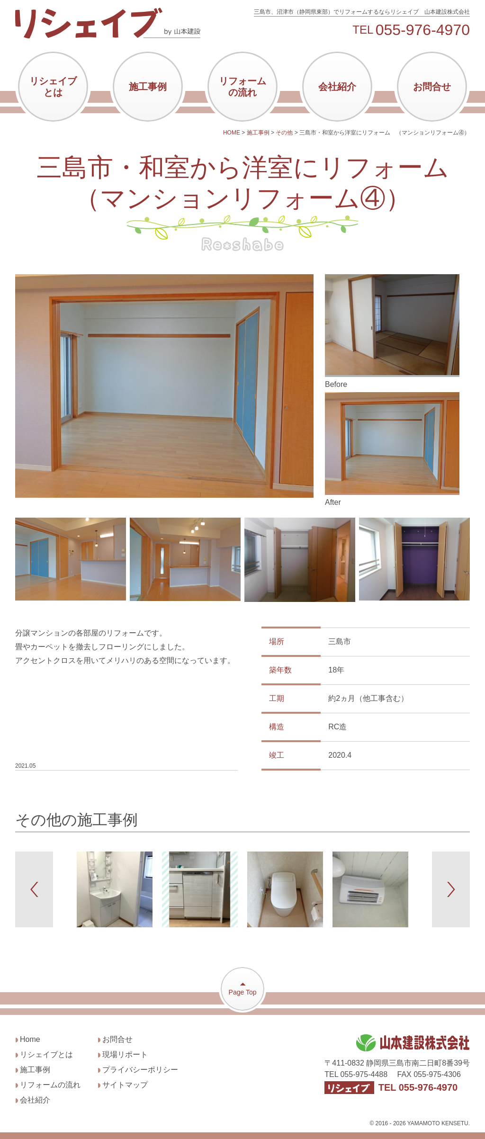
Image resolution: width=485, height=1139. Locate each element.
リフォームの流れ (242, 87)
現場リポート (125, 1054)
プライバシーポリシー (140, 1070)
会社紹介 (337, 86)
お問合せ (432, 86)
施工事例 (148, 86)
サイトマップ (125, 1085)
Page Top (242, 988)
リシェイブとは (53, 87)
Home (30, 1039)
